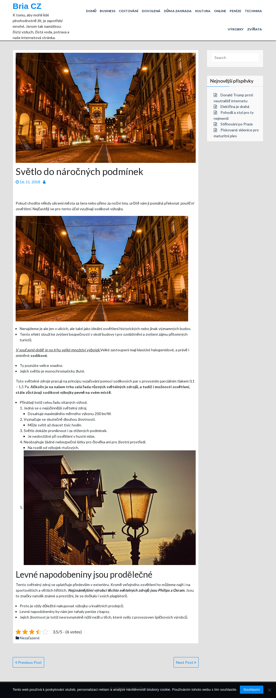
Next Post (186, 662)
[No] (269, 690)
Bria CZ (27, 6)
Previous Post (28, 662)
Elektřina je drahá (234, 106)
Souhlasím (251, 690)
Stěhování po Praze (236, 124)
